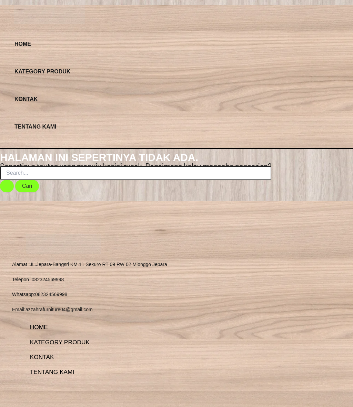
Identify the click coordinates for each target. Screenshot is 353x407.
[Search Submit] (7, 186)
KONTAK (26, 99)
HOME (22, 44)
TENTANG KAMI (35, 127)
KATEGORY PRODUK (42, 71)
